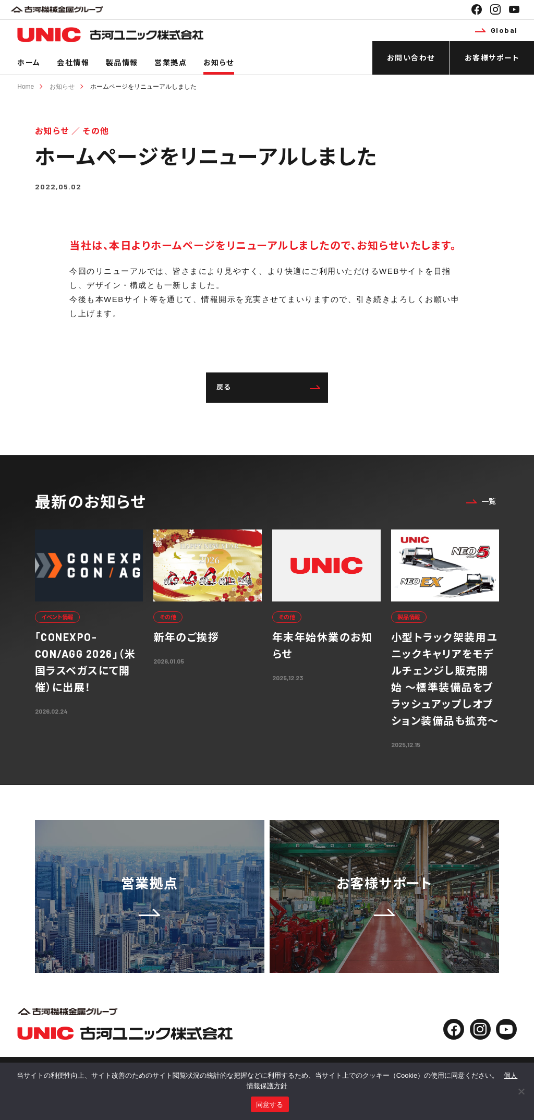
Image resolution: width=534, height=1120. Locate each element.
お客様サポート (492, 57)
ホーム (29, 62)
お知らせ (218, 62)
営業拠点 (170, 62)
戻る (268, 387)
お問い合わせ (411, 57)
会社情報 (73, 62)
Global (496, 30)
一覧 (481, 501)
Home (25, 86)
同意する (270, 1105)
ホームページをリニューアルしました (143, 86)
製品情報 (122, 62)
